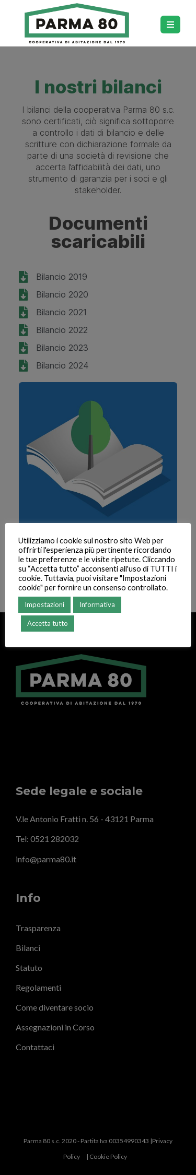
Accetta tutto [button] (47, 623)
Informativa (97, 604)
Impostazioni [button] (44, 604)
